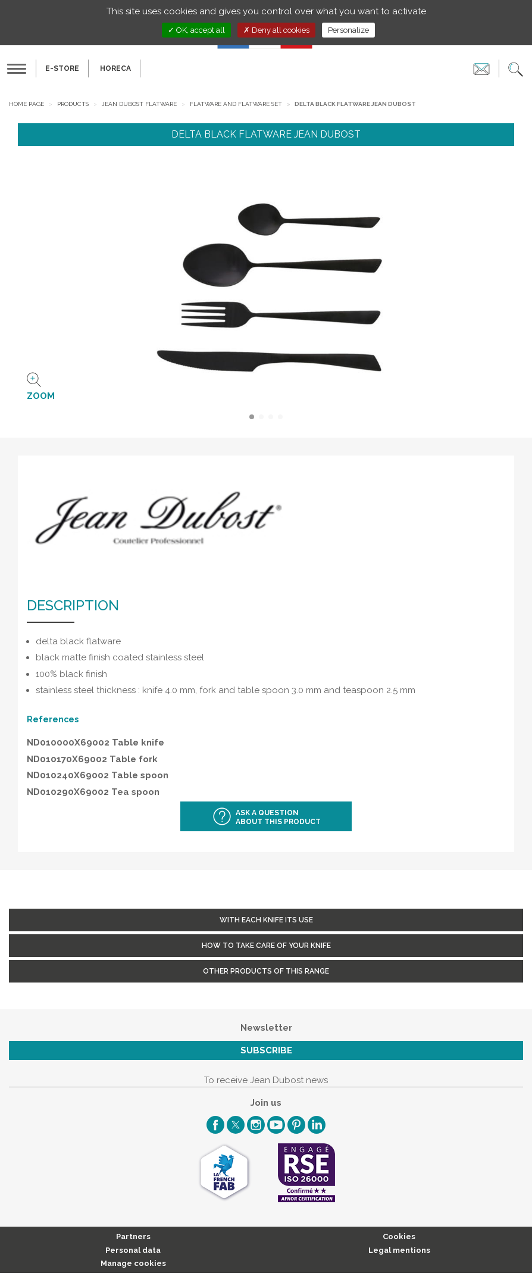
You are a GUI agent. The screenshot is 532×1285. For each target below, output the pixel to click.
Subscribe (266, 1050)
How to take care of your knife (266, 945)
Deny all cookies (276, 30)
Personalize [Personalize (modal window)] (348, 30)
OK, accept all (196, 30)
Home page (26, 104)
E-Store (62, 68)
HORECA (115, 68)
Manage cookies (133, 1263)
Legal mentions (399, 1250)
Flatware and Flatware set (236, 104)
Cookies (399, 1236)
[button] (515, 68)
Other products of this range (266, 971)
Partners (133, 1236)
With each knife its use (266, 920)
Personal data (133, 1250)
